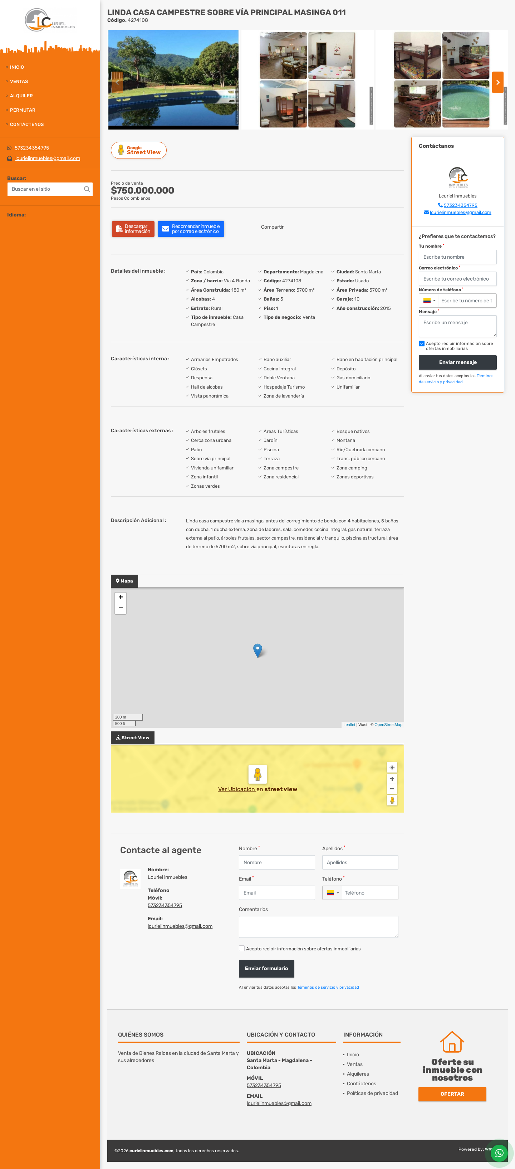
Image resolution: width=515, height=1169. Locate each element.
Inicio (17, 67)
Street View (140, 150)
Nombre (249, 848)
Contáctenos (27, 124)
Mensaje (429, 312)
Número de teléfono (441, 290)
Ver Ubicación (237, 789)
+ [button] (120, 598)
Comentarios (253, 909)
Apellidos (333, 848)
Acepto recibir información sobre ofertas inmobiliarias (303, 948)
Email (246, 878)
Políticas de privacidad (372, 1093)
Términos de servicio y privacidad (328, 987)
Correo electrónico (439, 268)
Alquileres (358, 1074)
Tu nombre (431, 246)
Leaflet (349, 724)
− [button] (120, 608)
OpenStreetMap (388, 724)
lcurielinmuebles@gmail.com (47, 158)
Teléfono (333, 878)
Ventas (19, 81)
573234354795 (32, 148)
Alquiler (21, 95)
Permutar (22, 110)
